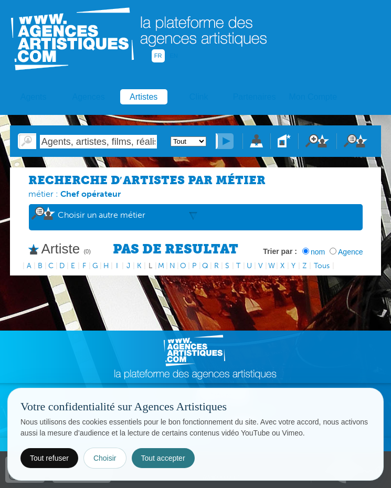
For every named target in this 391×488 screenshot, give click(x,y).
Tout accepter (163, 458)
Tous (322, 265)
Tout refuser (49, 458)
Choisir (105, 458)
